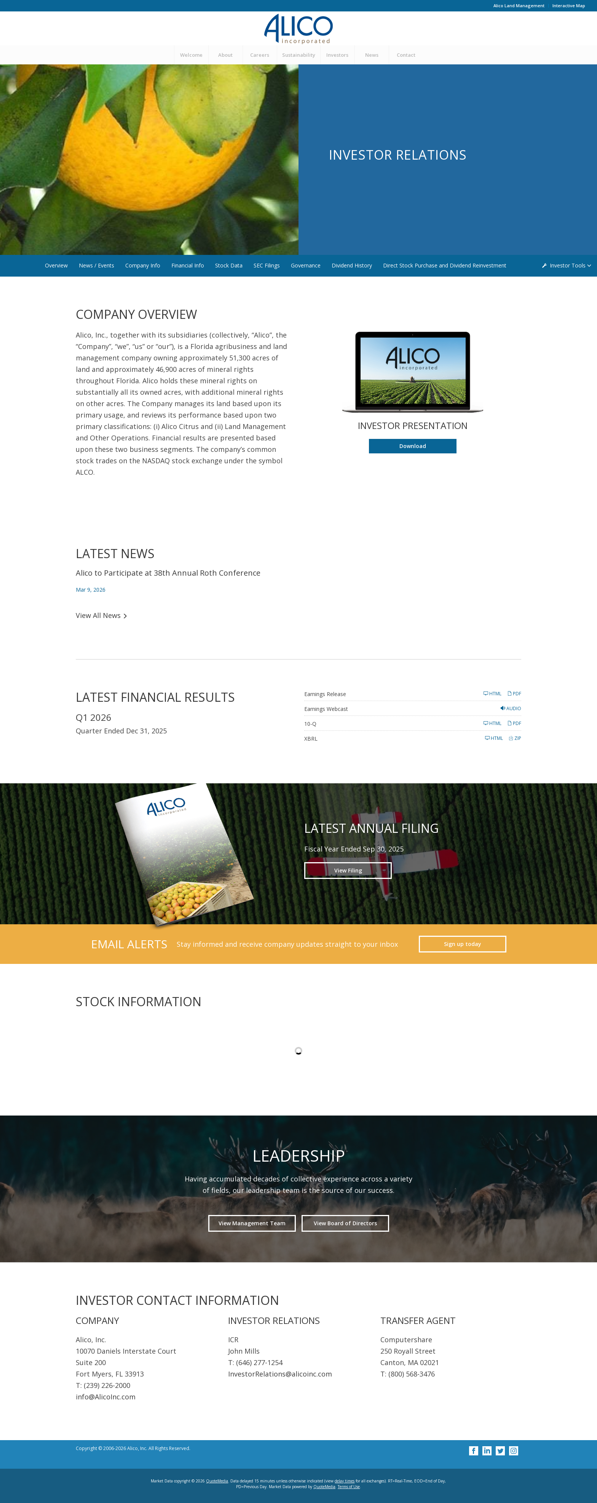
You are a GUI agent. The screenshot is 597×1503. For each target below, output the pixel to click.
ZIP (515, 738)
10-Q (310, 723)
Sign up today (462, 944)
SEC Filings (267, 265)
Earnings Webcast (326, 708)
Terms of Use (349, 1486)
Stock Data (229, 265)
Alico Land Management (518, 5)
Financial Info (187, 265)
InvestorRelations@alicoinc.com (280, 1373)
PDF (514, 693)
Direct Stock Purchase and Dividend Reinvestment (444, 265)
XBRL (311, 738)
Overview (56, 265)
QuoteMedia (217, 1481)
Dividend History (352, 265)
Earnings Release (325, 694)
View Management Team (252, 1223)
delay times (344, 1481)
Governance (306, 265)
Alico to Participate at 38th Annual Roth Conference (168, 573)
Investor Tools (568, 265)
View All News (98, 615)
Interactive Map (568, 5)
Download (428, 447)
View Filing (348, 870)
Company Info (142, 265)
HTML (492, 693)
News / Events (96, 265)
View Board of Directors (345, 1223)
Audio (511, 708)
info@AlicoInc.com (106, 1396)
